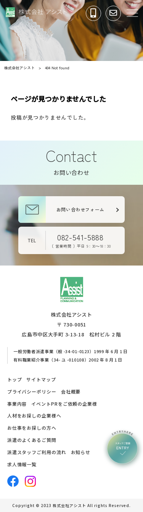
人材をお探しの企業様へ (34, 415)
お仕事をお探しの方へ (31, 427)
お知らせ (81, 452)
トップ (14, 379)
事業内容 (17, 403)
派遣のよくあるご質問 (31, 440)
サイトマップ (41, 379)
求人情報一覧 (22, 464)
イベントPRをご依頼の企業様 (64, 403)
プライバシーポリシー (31, 391)
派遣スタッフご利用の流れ (36, 452)
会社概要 (71, 391)
